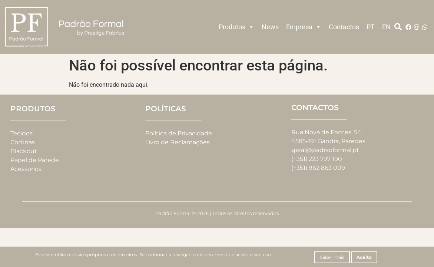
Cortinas (22, 142)
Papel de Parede (34, 160)
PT (371, 27)
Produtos (236, 27)
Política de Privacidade (178, 133)
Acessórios (26, 168)
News (270, 27)
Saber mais (332, 257)
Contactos (344, 27)
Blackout (23, 151)
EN (386, 27)
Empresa (303, 27)
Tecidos (21, 133)
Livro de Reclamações (177, 142)
